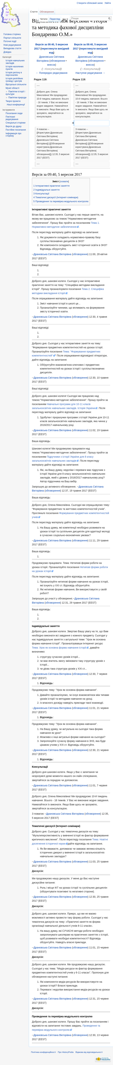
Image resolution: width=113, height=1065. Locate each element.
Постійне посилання (16, 130)
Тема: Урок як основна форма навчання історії (59, 647)
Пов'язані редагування (12, 118)
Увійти (108, 3)
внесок (51, 64)
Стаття (33, 11)
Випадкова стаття (12, 48)
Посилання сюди (14, 113)
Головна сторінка (12, 34)
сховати (64, 181)
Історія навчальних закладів (15, 61)
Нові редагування (12, 45)
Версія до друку (13, 126)
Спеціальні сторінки (15, 122)
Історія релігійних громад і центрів (14, 79)
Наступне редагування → (90, 72)
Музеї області (12, 88)
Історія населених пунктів (14, 67)
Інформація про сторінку (13, 134)
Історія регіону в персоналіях (14, 73)
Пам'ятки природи (17, 97)
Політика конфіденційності (43, 1052)
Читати (43, 19)
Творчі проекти (13, 101)
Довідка (7, 52)
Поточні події (9, 41)
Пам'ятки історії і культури (15, 92)
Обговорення (47, 11)
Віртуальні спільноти (16, 84)
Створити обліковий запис (90, 3)
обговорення (57, 60)
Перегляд (55, 19)
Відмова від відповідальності (89, 1052)
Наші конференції (16, 104)
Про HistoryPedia (66, 1052)
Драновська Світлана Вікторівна (52, 254)
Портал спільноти (12, 38)
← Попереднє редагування (51, 72)
